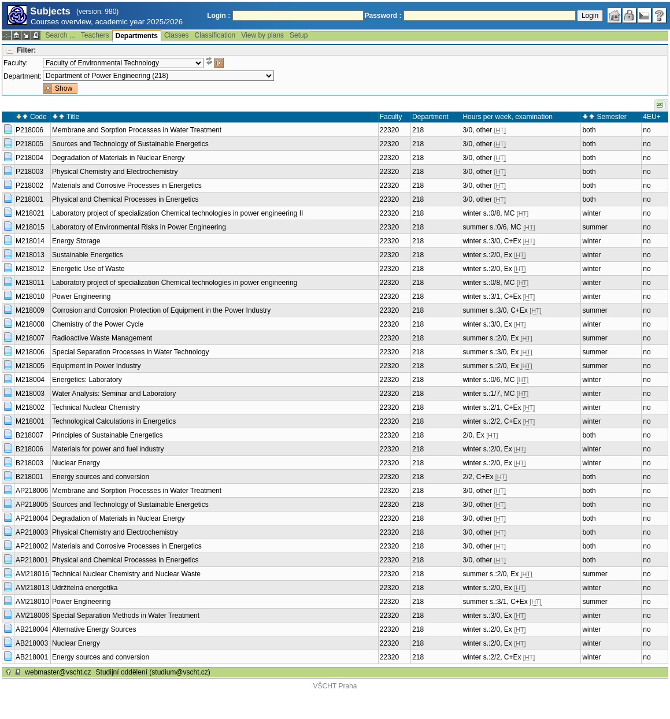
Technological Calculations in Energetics (114, 421)
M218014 (30, 241)
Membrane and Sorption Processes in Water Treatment (136, 130)
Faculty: (15, 63)
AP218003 (32, 532)
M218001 (30, 421)
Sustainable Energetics (87, 255)
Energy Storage (76, 241)
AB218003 (32, 643)
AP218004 (32, 518)
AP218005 (32, 505)
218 (418, 130)
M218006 (30, 352)
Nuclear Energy (76, 463)
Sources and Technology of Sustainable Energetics (130, 144)
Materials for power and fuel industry (108, 449)
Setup (299, 35)
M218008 (30, 324)
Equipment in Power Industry (96, 366)
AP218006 (32, 491)
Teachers (95, 35)
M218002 (30, 407)
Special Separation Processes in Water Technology (130, 352)
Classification (215, 35)
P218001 (29, 199)
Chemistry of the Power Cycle (97, 324)
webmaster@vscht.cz (58, 672)
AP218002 (32, 546)
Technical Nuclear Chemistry (96, 407)
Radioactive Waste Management (102, 338)
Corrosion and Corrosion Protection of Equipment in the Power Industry (161, 310)
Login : (218, 16)
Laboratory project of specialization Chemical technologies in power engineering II (177, 213)
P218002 (29, 185)
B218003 (29, 463)
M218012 (30, 269)
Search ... (60, 35)
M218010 (30, 296)
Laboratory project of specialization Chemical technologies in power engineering (174, 283)
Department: (22, 76)
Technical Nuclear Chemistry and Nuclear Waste (126, 574)
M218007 (30, 338)
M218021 (30, 213)
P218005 (29, 144)
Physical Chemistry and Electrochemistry (114, 172)
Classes (176, 35)
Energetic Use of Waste (88, 269)
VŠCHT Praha (335, 686)
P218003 (29, 172)
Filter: (26, 50)
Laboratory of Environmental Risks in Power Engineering (139, 227)
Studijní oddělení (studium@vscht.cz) (153, 672)
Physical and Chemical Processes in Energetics (125, 199)
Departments (137, 36)
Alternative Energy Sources (94, 629)
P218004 (29, 158)
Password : (383, 16)
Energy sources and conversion (100, 477)
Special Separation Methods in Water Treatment (125, 615)
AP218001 (32, 560)
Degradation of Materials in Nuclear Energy (118, 158)
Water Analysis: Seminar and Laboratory (114, 394)
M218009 (30, 310)
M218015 (30, 227)
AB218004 (32, 629)
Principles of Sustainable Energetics (107, 435)
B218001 (29, 477)
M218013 (30, 255)
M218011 (30, 283)
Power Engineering (81, 296)
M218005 (30, 366)
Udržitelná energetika (84, 588)
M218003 (30, 394)
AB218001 (32, 657)
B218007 (29, 435)
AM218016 (32, 574)
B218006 (29, 449)
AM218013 (32, 588)
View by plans (262, 35)
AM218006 (32, 615)
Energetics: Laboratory (87, 380)
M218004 (30, 380)
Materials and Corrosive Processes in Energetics (127, 185)
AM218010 (32, 602)
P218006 (29, 130)
